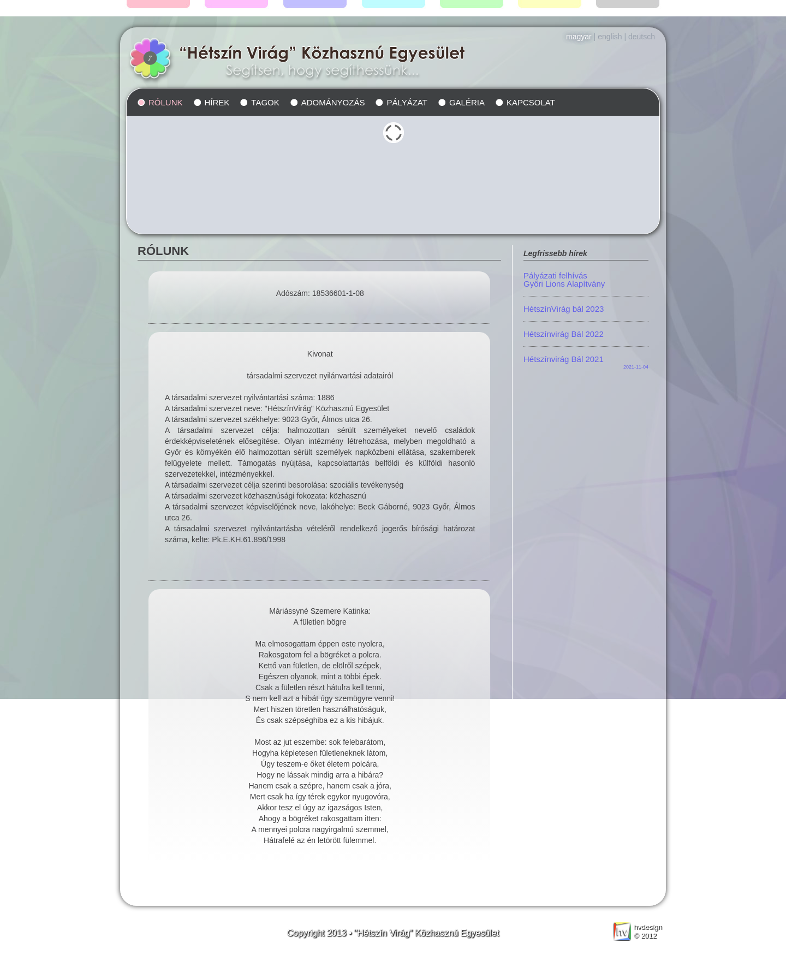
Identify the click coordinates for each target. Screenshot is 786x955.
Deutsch (641, 36)
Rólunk (165, 102)
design (646, 926)
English (610, 36)
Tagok (265, 102)
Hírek (217, 102)
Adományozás (333, 102)
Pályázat (406, 102)
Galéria (467, 102)
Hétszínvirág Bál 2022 (563, 334)
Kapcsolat (531, 102)
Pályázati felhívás (585, 279)
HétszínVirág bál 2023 (563, 308)
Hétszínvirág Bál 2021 (563, 359)
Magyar (579, 36)
